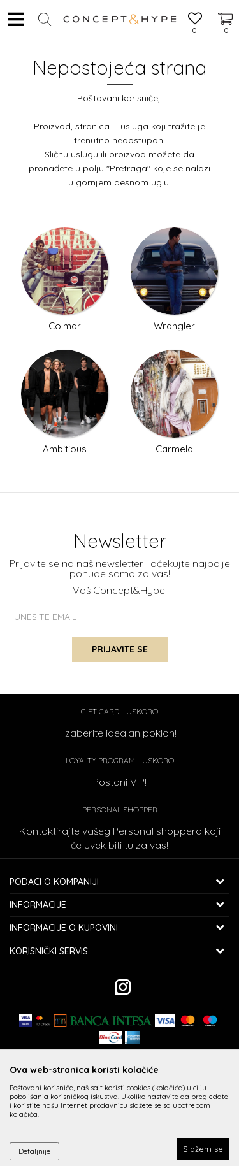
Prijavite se (120, 649)
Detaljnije (34, 1151)
